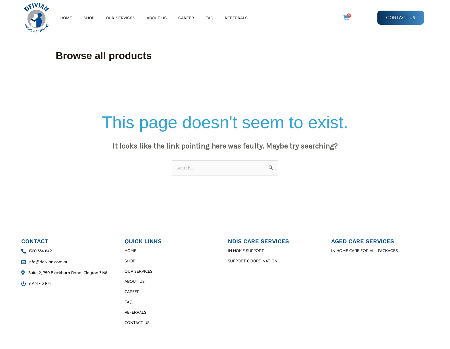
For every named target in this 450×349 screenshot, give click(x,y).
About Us (157, 17)
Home (66, 17)
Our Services (120, 17)
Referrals (236, 17)
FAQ (209, 17)
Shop (89, 17)
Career (186, 17)
